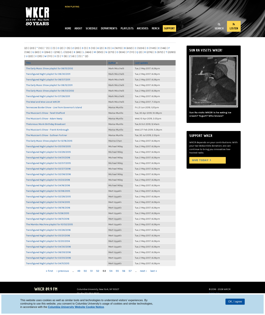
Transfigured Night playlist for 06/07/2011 (48, 79)
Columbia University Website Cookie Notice (76, 307)
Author (113, 62)
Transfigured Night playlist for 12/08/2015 (48, 191)
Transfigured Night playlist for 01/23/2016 (48, 179)
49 (78, 270)
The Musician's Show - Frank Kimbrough (47, 129)
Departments (109, 28)
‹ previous (62, 270)
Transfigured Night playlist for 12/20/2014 (48, 241)
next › (143, 270)
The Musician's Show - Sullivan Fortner (46, 135)
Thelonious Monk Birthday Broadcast (46, 124)
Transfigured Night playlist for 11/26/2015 (47, 213)
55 (117, 270)
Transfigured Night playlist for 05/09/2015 (48, 146)
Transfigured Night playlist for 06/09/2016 (48, 252)
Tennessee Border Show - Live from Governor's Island (54, 107)
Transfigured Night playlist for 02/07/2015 (48, 163)
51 (91, 270)
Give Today (200, 160)
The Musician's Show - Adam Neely (44, 118)
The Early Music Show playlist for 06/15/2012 (49, 68)
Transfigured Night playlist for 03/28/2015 (48, 152)
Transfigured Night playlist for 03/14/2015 (48, 202)
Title (28, 62)
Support (169, 28)
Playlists (127, 28)
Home (68, 28)
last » (153, 270)
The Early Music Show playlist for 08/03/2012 (50, 90)
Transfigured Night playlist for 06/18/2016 (48, 207)
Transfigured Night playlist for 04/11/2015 (47, 263)
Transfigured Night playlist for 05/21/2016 (48, 235)
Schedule (92, 28)
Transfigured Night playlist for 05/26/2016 (48, 230)
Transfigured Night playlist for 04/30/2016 (48, 246)
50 (85, 270)
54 (110, 270)
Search (219, 28)
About (78, 28)
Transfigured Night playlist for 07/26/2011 (48, 96)
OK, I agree (235, 301)
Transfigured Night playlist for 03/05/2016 (48, 257)
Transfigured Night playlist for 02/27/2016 (48, 168)
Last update (141, 62)
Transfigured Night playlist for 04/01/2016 (48, 157)
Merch (155, 28)
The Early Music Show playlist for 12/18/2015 (49, 140)
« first (49, 270)
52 (97, 270)
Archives (142, 28)
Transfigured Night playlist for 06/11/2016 (47, 218)
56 (123, 270)
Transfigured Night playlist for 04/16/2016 (48, 185)
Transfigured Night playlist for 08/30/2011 (48, 74)
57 (130, 270)
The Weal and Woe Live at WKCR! (43, 101)
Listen (234, 28)
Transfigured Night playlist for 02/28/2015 (48, 196)
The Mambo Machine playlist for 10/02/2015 (49, 224)
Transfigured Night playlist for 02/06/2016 (48, 174)
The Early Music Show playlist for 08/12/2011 (49, 85)
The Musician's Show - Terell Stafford (45, 113)
